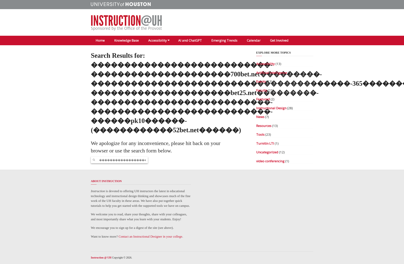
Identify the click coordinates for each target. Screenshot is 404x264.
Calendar (254, 40)
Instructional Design (271, 108)
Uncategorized (267, 152)
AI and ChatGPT (190, 40)
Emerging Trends (224, 40)
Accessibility (157, 40)
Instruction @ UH (101, 257)
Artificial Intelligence (271, 73)
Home (100, 40)
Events (261, 81)
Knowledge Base (126, 40)
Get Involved (279, 40)
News (260, 117)
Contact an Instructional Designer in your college (150, 236)
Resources (263, 126)
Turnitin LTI (265, 143)
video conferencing (270, 161)
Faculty (261, 90)
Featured (263, 99)
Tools (260, 134)
